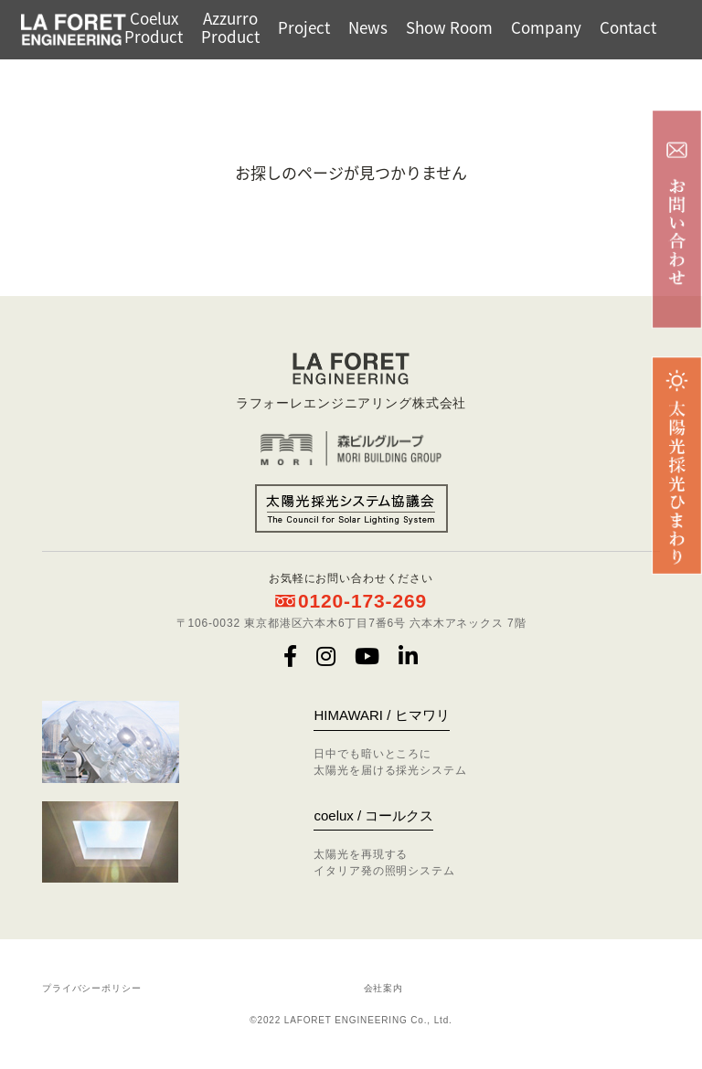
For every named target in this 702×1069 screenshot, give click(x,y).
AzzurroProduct (230, 27)
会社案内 (383, 988)
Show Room (449, 27)
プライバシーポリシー (92, 988)
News (368, 27)
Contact (628, 27)
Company (546, 27)
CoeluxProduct (153, 27)
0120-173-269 (362, 600)
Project (304, 27)
